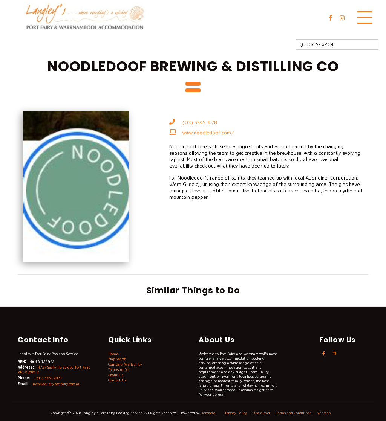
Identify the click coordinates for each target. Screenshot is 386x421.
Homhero (208, 412)
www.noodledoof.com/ (208, 132)
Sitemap (324, 412)
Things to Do (118, 369)
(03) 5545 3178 (199, 122)
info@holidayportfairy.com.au (56, 383)
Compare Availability (125, 364)
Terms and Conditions (294, 412)
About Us (115, 374)
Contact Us (117, 380)
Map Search (117, 359)
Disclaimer (262, 412)
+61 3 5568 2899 (47, 377)
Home (113, 353)
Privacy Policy (236, 412)
